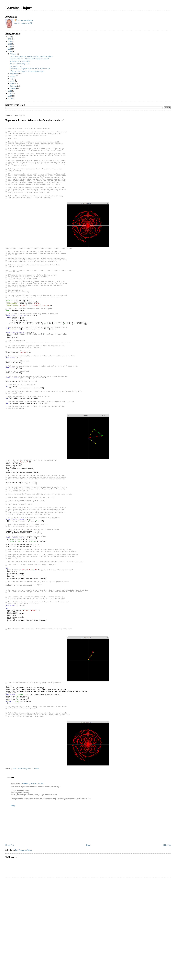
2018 (10, 44)
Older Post (167, 936)
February (13, 86)
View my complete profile (23, 23)
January (13, 88)
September (14, 74)
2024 (10, 37)
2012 (10, 91)
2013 (10, 51)
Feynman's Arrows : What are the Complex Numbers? (29, 59)
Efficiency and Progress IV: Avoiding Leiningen (27, 71)
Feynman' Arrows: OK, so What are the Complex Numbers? (31, 56)
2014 (10, 49)
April (12, 81)
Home (88, 936)
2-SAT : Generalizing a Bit (19, 64)
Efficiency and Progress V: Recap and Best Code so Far (30, 69)
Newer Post (9, 936)
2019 (10, 41)
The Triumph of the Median (20, 61)
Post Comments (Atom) (23, 941)
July (12, 79)
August (13, 76)
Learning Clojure (18, 8)
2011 (10, 93)
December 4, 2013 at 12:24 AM (32, 875)
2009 (10, 98)
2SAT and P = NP (16, 66)
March (12, 83)
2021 (10, 39)
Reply (13, 897)
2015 (10, 46)
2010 (10, 96)
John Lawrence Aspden (24, 20)
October (13, 54)
